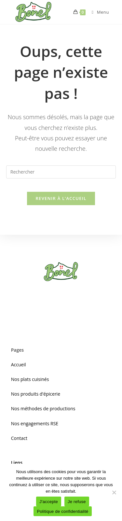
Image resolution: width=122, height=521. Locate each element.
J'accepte (48, 501)
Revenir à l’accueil (60, 198)
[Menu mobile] (98, 12)
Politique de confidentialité (62, 511)
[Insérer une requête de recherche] (61, 171)
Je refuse (77, 501)
